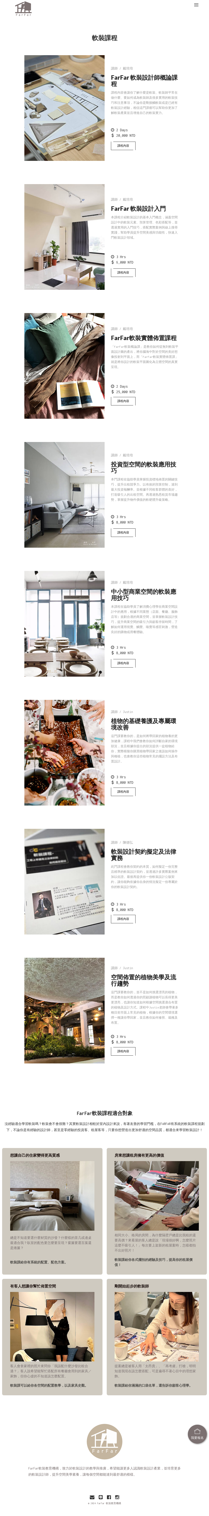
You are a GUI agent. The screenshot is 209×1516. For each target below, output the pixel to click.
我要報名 (197, 1429)
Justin (128, 712)
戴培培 (128, 68)
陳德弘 (128, 842)
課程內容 (123, 145)
